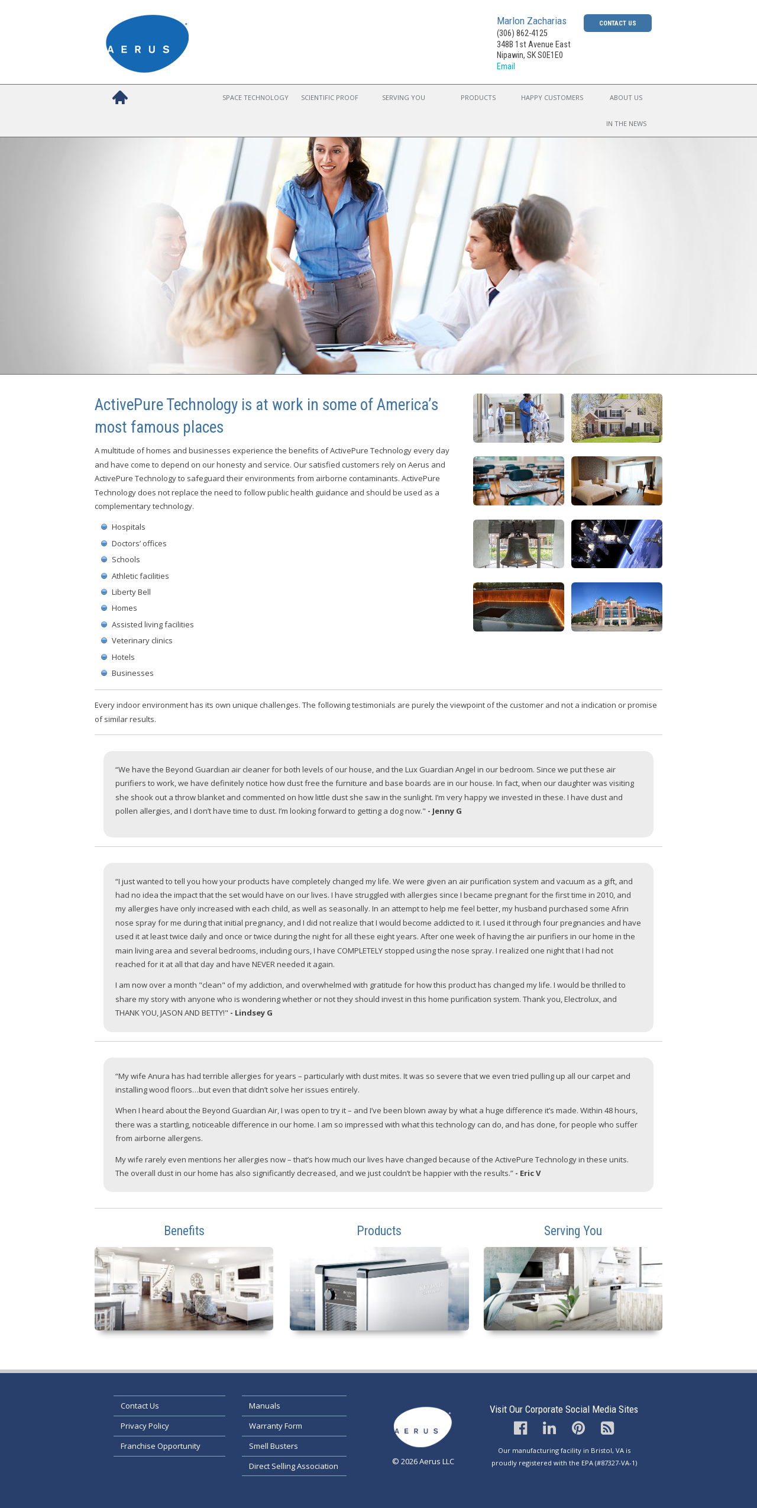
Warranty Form (275, 1425)
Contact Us (617, 23)
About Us (626, 97)
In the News (626, 123)
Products (478, 97)
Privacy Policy (145, 1425)
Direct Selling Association (293, 1466)
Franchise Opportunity (160, 1446)
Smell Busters (273, 1446)
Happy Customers (552, 97)
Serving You (403, 97)
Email (506, 67)
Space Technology (255, 97)
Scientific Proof (329, 97)
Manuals (264, 1405)
